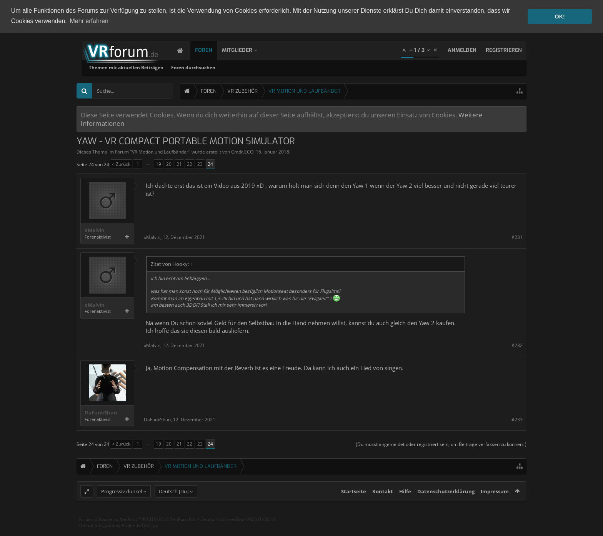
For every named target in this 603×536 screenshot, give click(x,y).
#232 (517, 344)
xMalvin (95, 230)
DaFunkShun (101, 412)
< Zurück (121, 163)
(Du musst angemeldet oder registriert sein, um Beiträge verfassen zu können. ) (441, 443)
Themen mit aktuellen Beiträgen (224, 66)
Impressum (495, 505)
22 (189, 163)
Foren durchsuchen (292, 66)
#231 (517, 237)
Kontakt (382, 505)
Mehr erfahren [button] (89, 21)
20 (169, 163)
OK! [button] (560, 16)
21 (179, 163)
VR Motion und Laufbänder (160, 151)
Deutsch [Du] (173, 505)
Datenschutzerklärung (446, 505)
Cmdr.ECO (242, 151)
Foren (211, 49)
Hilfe (405, 505)
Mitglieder (245, 49)
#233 (517, 419)
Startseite (353, 505)
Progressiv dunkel (121, 505)
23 (200, 163)
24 (210, 163)
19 (158, 163)
